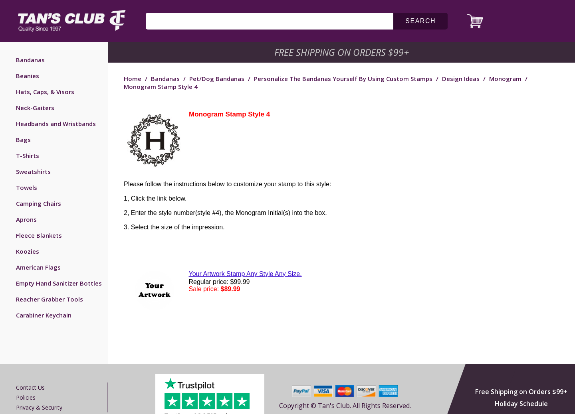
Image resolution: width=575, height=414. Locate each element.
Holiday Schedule (521, 403)
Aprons (26, 219)
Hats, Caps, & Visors (45, 92)
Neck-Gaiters (35, 108)
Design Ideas (461, 79)
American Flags (38, 267)
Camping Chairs (38, 203)
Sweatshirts (33, 171)
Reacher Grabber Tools (49, 299)
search (420, 21)
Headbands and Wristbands (56, 124)
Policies (26, 397)
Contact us (30, 387)
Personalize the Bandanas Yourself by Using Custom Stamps (343, 79)
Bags (23, 140)
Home (132, 79)
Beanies (27, 76)
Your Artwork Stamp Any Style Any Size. (245, 273)
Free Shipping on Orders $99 (342, 52)
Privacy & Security (39, 407)
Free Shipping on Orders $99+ (521, 391)
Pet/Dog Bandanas (216, 79)
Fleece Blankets (39, 235)
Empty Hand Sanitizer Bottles (59, 283)
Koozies (27, 251)
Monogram (505, 79)
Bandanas (30, 60)
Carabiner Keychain (43, 315)
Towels (26, 187)
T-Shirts (27, 156)
